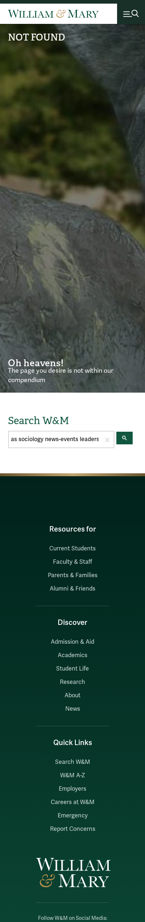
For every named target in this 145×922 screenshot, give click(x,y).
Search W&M (72, 762)
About (72, 695)
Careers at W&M (73, 802)
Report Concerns (72, 829)
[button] (107, 440)
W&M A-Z (72, 775)
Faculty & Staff (72, 562)
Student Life (72, 668)
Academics (72, 655)
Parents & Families (73, 575)
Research (72, 682)
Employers (72, 788)
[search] (55, 439)
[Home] (53, 14)
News (72, 708)
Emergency (73, 815)
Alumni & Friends (72, 588)
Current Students (72, 548)
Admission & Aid (72, 642)
